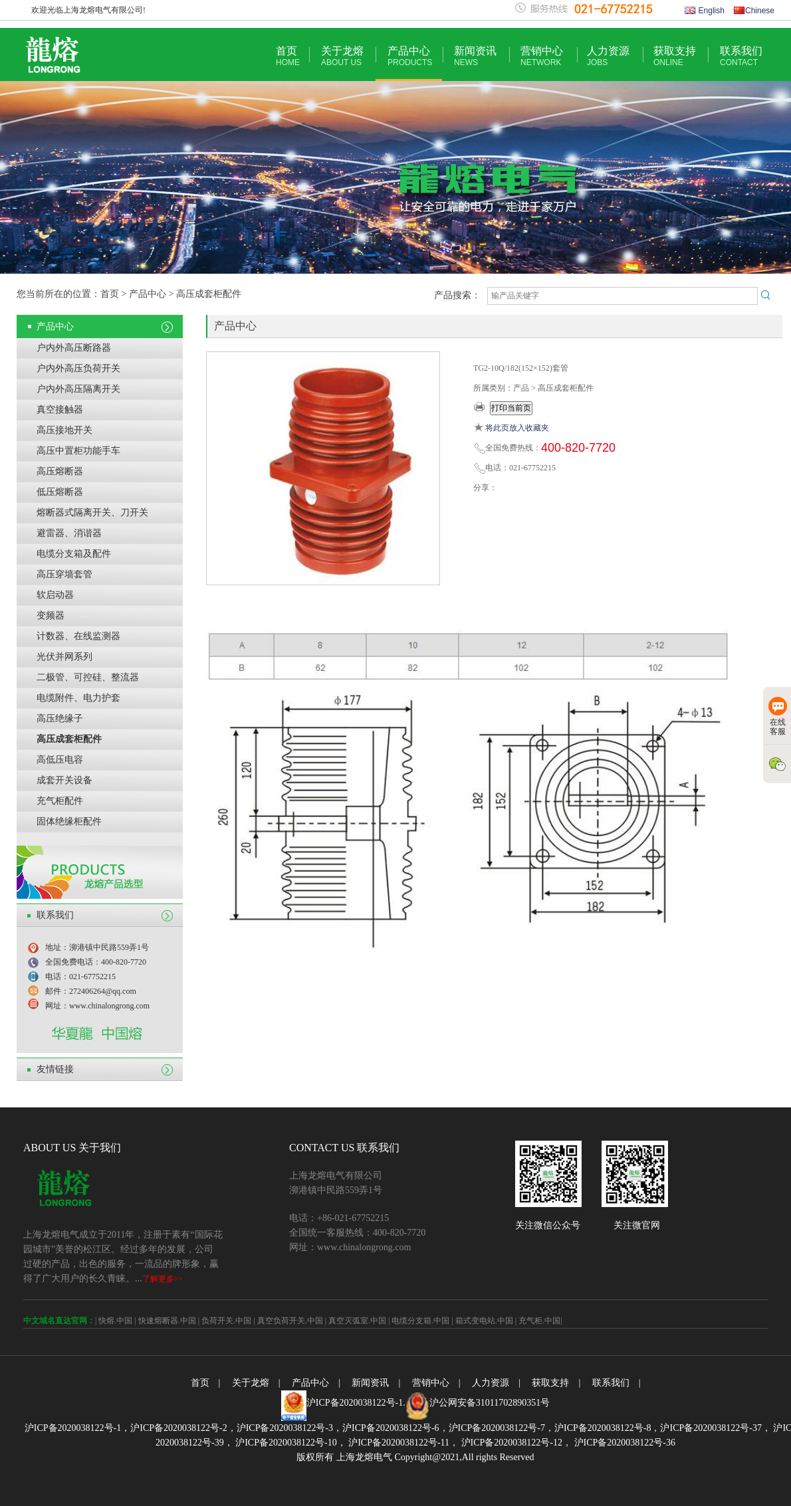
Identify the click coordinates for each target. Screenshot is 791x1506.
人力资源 (608, 56)
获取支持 (674, 56)
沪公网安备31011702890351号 (489, 1403)
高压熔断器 (60, 471)
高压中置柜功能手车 (78, 451)
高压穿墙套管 (64, 574)
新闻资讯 (475, 56)
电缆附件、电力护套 (78, 698)
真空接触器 (60, 410)
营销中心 (541, 56)
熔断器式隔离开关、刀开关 (92, 513)
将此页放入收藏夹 (517, 427)
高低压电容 (60, 760)
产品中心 (410, 56)
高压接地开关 (64, 430)
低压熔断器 (60, 492)
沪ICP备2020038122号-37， (715, 1428)
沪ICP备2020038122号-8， (607, 1428)
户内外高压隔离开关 (78, 389)
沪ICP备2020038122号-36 (623, 1443)
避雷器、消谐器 (69, 533)
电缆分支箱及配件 (74, 554)
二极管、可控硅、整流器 (88, 677)
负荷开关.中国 (226, 1320)
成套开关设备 (64, 780)
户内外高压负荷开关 (78, 368)
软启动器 (55, 595)
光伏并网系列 (64, 657)
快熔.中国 (115, 1320)
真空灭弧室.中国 (357, 1320)
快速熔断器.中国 (167, 1320)
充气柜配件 (60, 801)
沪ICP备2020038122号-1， (77, 1428)
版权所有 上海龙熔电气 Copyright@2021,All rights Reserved (415, 1457)
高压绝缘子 (60, 718)
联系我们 (741, 56)
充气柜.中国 (539, 1320)
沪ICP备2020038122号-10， (289, 1443)
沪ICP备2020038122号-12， (515, 1443)
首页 (288, 56)
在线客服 (777, 716)
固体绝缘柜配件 (69, 821)
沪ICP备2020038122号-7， (501, 1428)
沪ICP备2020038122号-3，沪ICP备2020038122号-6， (343, 1428)
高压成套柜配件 (69, 739)
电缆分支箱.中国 (420, 1320)
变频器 (50, 615)
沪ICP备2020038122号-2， (183, 1428)
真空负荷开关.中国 (290, 1320)
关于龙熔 (342, 56)
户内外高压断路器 (74, 348)
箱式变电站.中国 (484, 1320)
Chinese (754, 10)
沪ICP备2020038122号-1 (354, 1403)
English (705, 10)
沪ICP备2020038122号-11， (402, 1443)
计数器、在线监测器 (78, 636)
